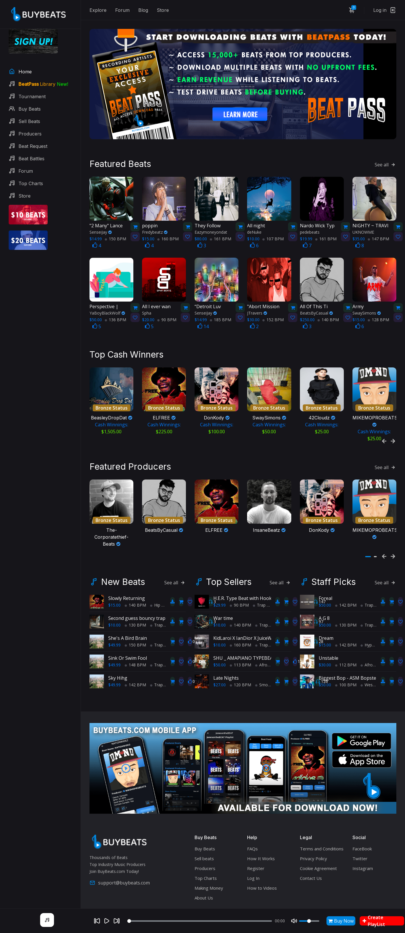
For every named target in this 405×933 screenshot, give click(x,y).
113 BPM (240, 661)
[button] (368, 553)
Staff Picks (333, 578)
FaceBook (362, 845)
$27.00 (219, 681)
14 (203, 325)
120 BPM (240, 681)
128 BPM (378, 318)
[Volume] (309, 921)
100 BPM (346, 681)
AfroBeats (266, 661)
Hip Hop (159, 601)
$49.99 (114, 641)
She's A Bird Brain (127, 634)
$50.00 (219, 661)
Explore (98, 10)
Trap (156, 621)
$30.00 (325, 661)
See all (385, 163)
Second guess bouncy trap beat (142, 615)
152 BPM (273, 318)
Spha (146, 311)
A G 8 (324, 615)
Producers (205, 865)
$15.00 (114, 601)
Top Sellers (228, 578)
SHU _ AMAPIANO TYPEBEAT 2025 (250, 654)
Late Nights (226, 674)
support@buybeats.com (119, 879)
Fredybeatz (154, 230)
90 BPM (166, 318)
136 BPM (115, 318)
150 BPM (115, 237)
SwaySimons (366, 311)
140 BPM (328, 318)
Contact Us (311, 875)
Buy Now (341, 921)
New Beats (123, 578)
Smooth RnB (269, 681)
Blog (143, 10)
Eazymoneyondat (211, 230)
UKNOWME (363, 230)
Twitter (359, 855)
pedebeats (310, 230)
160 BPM (168, 237)
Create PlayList (374, 920)
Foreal (325, 595)
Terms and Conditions (322, 845)
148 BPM (135, 661)
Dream (326, 634)
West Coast (373, 681)
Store (163, 10)
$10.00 (114, 621)
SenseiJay (100, 230)
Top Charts (206, 875)
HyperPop (372, 641)
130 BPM (135, 621)
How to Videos (262, 884)
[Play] (106, 920)
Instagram (362, 865)
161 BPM (220, 237)
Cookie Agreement (318, 865)
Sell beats (204, 855)
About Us (204, 894)
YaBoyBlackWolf (107, 311)
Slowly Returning (126, 595)
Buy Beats (205, 845)
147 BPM (378, 237)
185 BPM (220, 318)
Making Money (209, 884)
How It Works (261, 855)
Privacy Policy (313, 855)
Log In (253, 875)
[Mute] (294, 920)
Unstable (328, 654)
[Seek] (199, 921)
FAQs (252, 845)
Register (255, 865)
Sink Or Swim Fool (127, 654)
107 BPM (273, 237)
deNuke (254, 230)
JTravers (257, 311)
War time (223, 615)
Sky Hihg (117, 674)
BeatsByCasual (316, 311)
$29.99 (219, 601)
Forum (122, 10)
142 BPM (135, 681)
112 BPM (346, 661)
